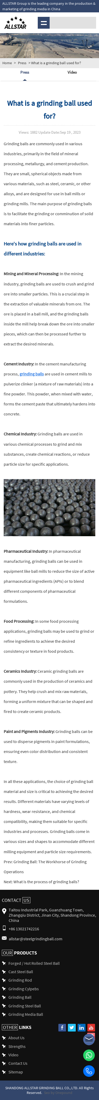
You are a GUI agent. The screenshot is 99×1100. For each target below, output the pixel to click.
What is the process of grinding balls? (46, 881)
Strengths (17, 1046)
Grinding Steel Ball (24, 1005)
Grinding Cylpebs (23, 988)
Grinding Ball (19, 996)
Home (7, 63)
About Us (16, 1037)
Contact (16, 900)
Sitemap (15, 1071)
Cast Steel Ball (20, 971)
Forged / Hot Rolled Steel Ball (34, 963)
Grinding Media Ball (25, 1014)
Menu (43, 22)
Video (72, 72)
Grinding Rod (20, 979)
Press (22, 63)
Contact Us (17, 1063)
